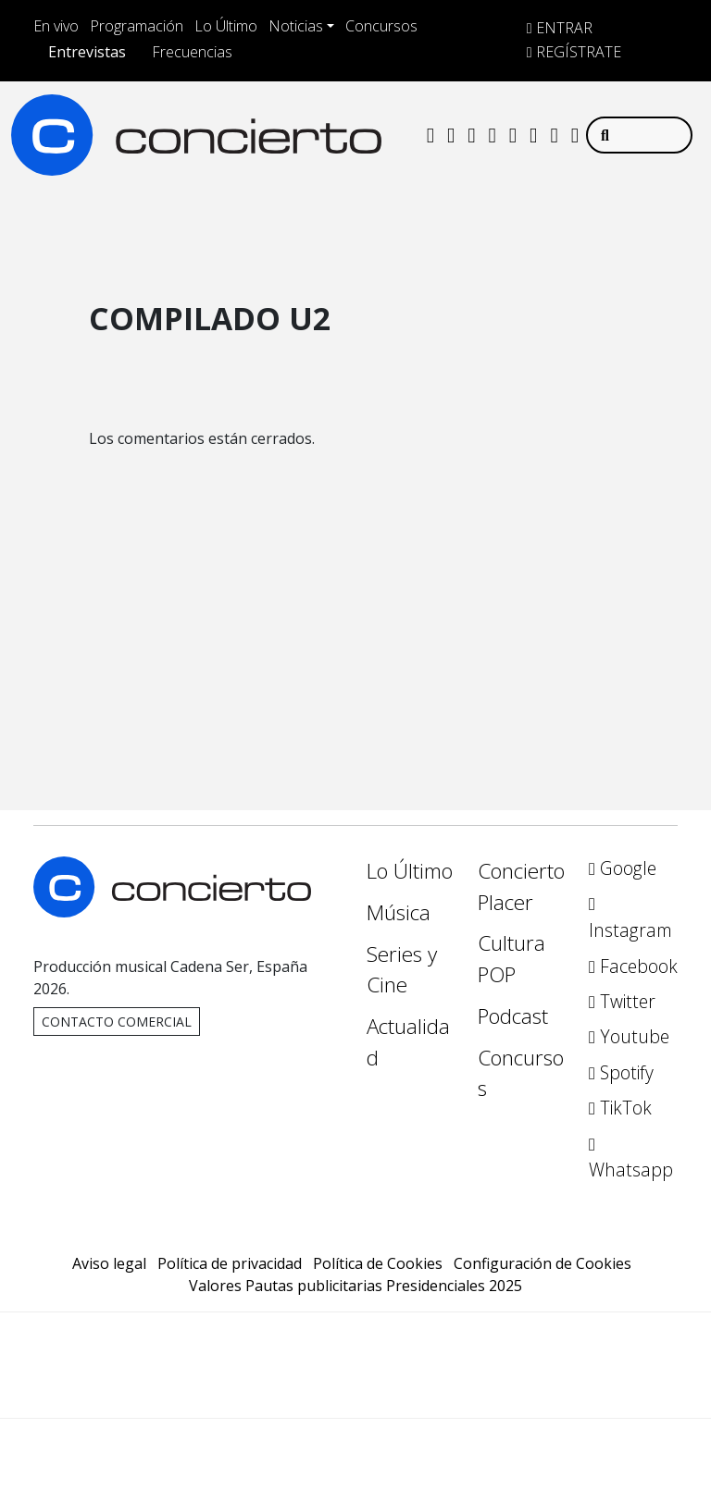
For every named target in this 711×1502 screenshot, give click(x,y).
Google (622, 868)
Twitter (622, 1001)
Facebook (633, 966)
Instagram (630, 918)
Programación (136, 26)
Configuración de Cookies (542, 1263)
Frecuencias (192, 52)
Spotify (621, 1072)
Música (398, 912)
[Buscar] (639, 135)
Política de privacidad (229, 1263)
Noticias (295, 26)
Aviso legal (109, 1263)
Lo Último (225, 26)
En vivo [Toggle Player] (56, 26)
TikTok (620, 1107)
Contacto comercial (117, 1021)
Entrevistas (87, 52)
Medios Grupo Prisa (356, 1397)
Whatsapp (631, 1159)
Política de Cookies (378, 1263)
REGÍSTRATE (574, 52)
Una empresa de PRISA (355, 1352)
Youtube (629, 1036)
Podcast (513, 1016)
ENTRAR (559, 28)
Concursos (381, 26)
